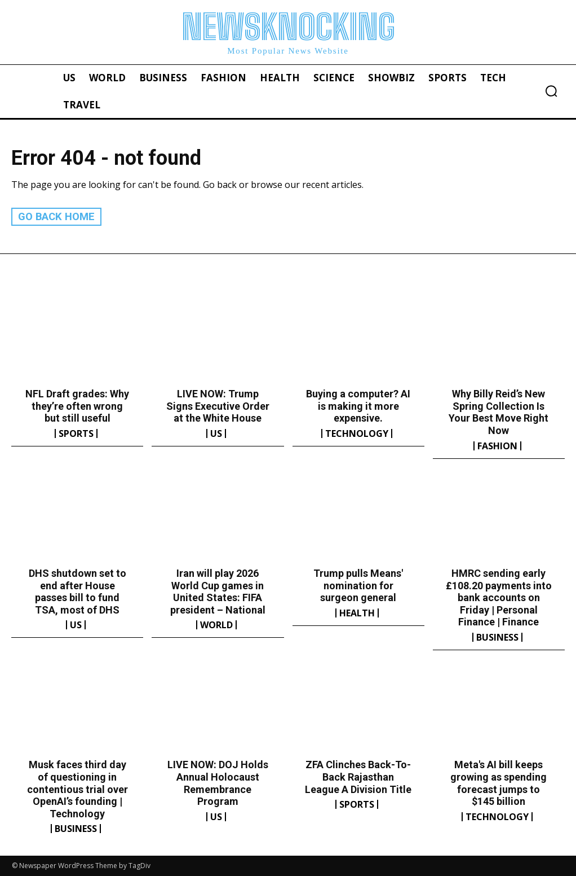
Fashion (497, 445)
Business (497, 637)
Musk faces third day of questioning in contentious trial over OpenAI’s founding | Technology (77, 789)
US (216, 433)
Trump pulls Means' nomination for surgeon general (358, 585)
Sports (76, 433)
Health (357, 612)
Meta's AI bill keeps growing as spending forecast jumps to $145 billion (498, 783)
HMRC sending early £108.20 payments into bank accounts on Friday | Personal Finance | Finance (499, 597)
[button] (551, 90)
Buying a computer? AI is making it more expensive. (358, 406)
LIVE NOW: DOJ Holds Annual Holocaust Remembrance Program (217, 783)
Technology (356, 433)
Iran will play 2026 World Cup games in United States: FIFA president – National (217, 591)
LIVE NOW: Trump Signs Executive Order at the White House (217, 406)
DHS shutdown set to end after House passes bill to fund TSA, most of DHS (77, 591)
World (216, 624)
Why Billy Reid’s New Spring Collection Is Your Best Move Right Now (498, 412)
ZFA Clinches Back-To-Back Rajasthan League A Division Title (358, 777)
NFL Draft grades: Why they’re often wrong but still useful (77, 406)
